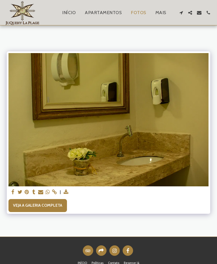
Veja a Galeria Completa (37, 205)
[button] (181, 12)
